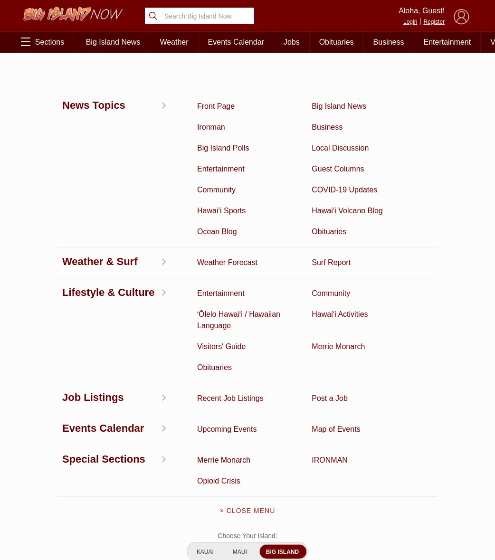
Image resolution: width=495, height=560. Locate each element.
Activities (57, 418)
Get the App (247, 441)
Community (57, 507)
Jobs (292, 42)
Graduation (121, 521)
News (57, 448)
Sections (42, 42)
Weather (174, 42)
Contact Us (247, 461)
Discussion (57, 433)
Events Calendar (236, 42)
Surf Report (57, 477)
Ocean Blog (121, 448)
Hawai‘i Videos (57, 462)
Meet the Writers (247, 480)
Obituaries (336, 42)
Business (388, 42)
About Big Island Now (247, 421)
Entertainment (447, 42)
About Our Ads (429, 477)
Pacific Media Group (432, 459)
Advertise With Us (247, 500)
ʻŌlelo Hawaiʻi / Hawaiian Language (57, 526)
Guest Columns (121, 507)
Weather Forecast (121, 477)
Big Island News (113, 42)
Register (434, 22)
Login (410, 22)
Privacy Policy (381, 477)
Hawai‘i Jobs (57, 492)
